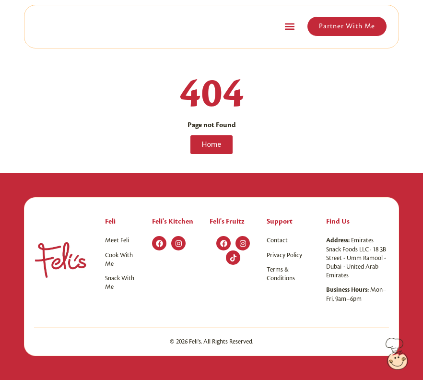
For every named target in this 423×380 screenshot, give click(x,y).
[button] (289, 27)
